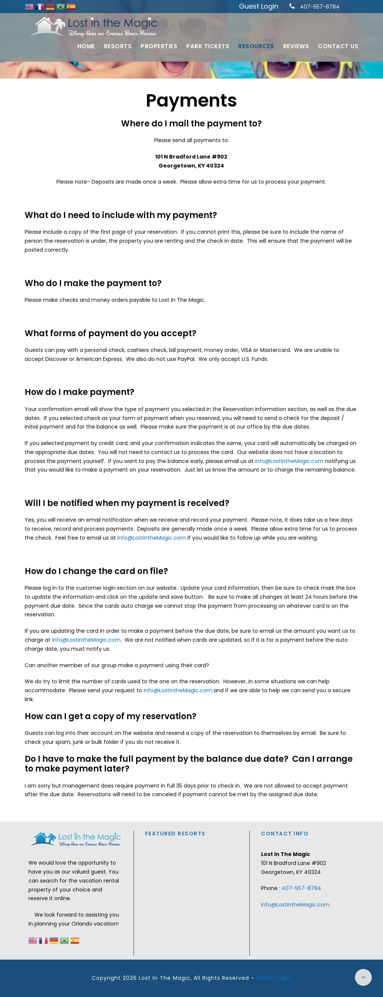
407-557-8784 (320, 6)
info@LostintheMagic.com (289, 461)
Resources (256, 46)
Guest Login (258, 6)
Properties (159, 46)
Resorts (118, 46)
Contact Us (338, 46)
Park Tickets (207, 46)
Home (86, 46)
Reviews (296, 46)
